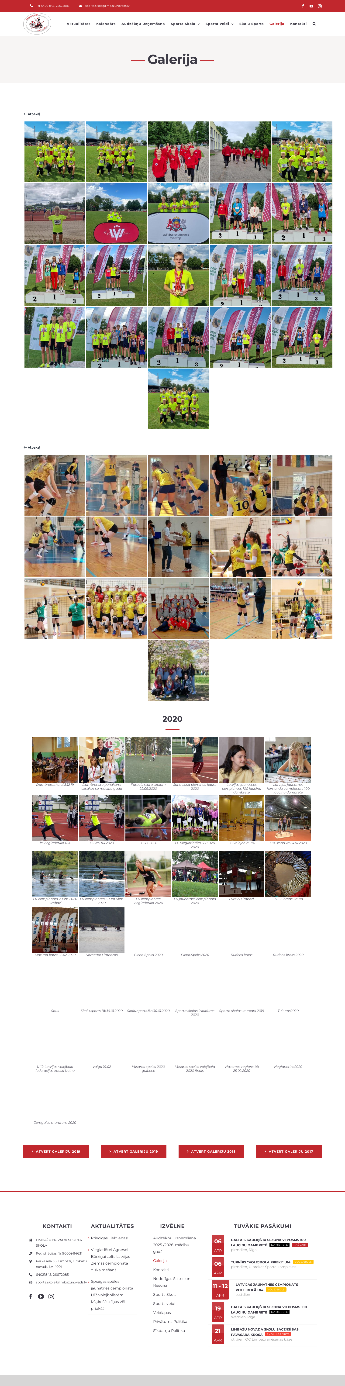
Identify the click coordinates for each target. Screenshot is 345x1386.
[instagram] (51, 1296)
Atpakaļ (32, 114)
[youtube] (41, 1296)
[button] (314, 24)
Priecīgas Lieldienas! (109, 1238)
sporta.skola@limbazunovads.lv (61, 1282)
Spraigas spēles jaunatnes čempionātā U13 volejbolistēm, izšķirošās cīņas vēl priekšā (112, 1294)
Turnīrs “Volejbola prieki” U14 (260, 1262)
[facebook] (31, 1296)
